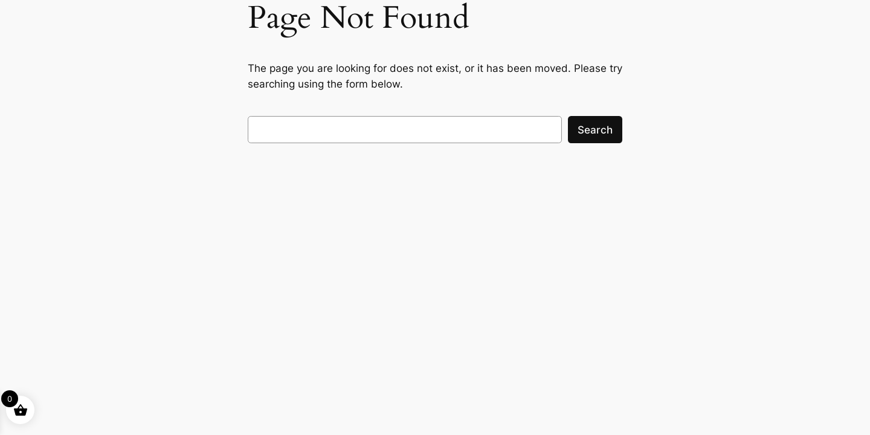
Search (595, 130)
